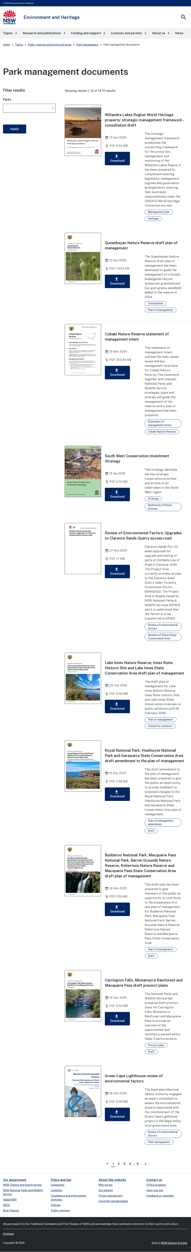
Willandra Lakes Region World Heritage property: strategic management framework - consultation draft (144, 120)
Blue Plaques (11, 1210)
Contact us (154, 1180)
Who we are (105, 1184)
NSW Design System (174, 1243)
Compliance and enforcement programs (69, 1197)
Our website (105, 1190)
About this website (112, 1180)
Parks (7, 99)
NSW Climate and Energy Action (22, 1184)
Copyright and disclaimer (113, 1201)
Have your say (154, 1190)
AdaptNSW (10, 1199)
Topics (19, 44)
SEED (6, 1205)
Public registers (60, 1210)
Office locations (156, 1184)
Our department (14, 1180)
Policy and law (61, 1180)
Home (6, 44)
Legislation (57, 1184)
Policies (55, 1205)
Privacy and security (110, 1195)
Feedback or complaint (160, 1195)
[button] (10, 33)
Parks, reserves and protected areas (49, 44)
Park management (87, 44)
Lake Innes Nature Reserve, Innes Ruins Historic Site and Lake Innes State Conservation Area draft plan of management (144, 667)
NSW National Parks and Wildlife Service (23, 1192)
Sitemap (8, 1233)
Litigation (56, 1190)
